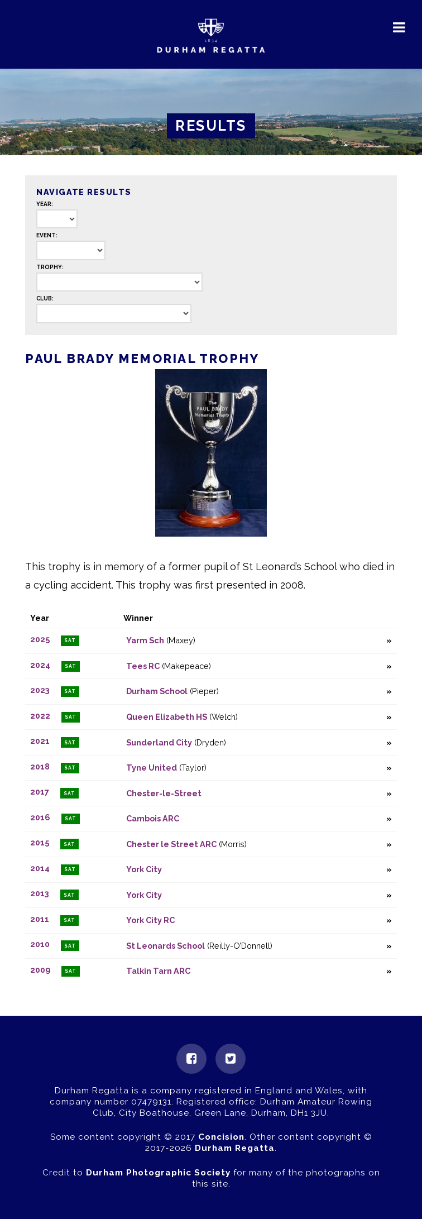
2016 (40, 817)
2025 (40, 639)
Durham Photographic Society (158, 1173)
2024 (40, 665)
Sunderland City (159, 742)
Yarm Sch (145, 640)
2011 (39, 919)
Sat (70, 640)
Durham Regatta (235, 1148)
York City (144, 869)
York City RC (150, 920)
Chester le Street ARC (171, 844)
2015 (39, 843)
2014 (40, 868)
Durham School (157, 691)
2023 (40, 690)
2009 (40, 969)
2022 (40, 715)
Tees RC (143, 666)
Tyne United (151, 767)
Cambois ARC (152, 818)
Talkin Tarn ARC (158, 971)
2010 (40, 944)
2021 (40, 741)
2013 (39, 893)
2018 (40, 766)
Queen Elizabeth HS (166, 716)
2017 (39, 792)
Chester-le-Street (164, 793)
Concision (221, 1137)
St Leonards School (165, 945)
